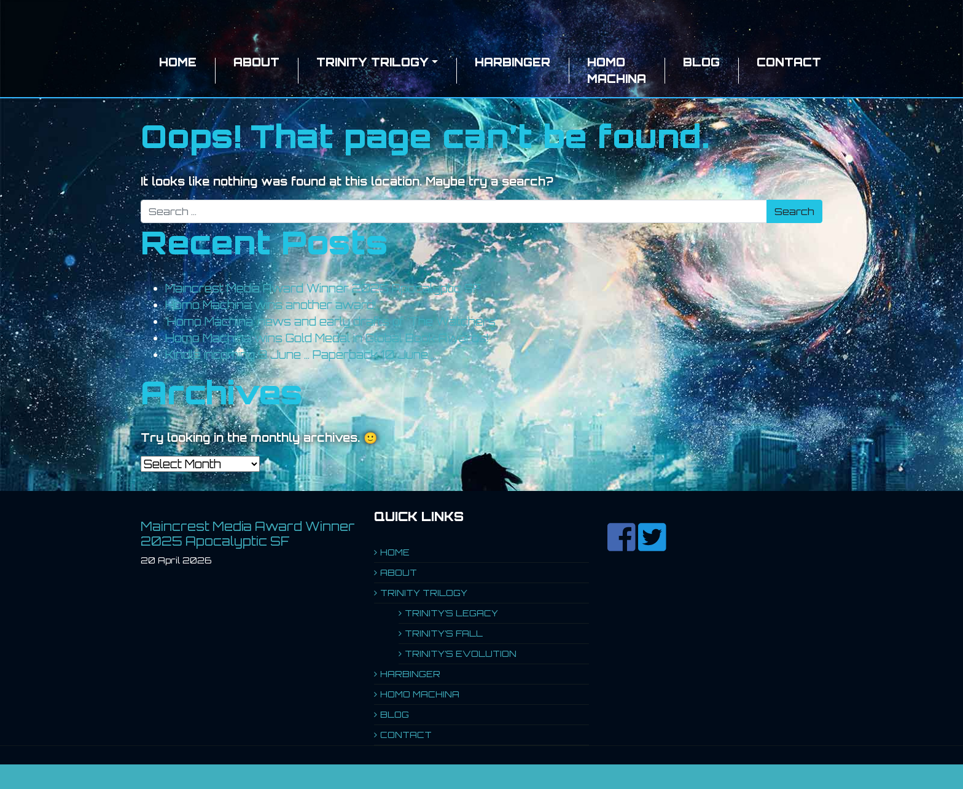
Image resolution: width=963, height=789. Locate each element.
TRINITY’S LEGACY (451, 613)
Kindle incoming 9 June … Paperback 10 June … (301, 354)
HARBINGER (512, 62)
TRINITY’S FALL (444, 633)
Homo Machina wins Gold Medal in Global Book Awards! (327, 338)
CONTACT (789, 62)
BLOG (701, 62)
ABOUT (256, 62)
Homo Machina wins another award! (270, 305)
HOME (178, 62)
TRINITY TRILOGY (372, 62)
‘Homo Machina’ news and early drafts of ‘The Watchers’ (331, 321)
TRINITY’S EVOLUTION (461, 653)
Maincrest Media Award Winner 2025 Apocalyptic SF (323, 288)
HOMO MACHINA (616, 70)
